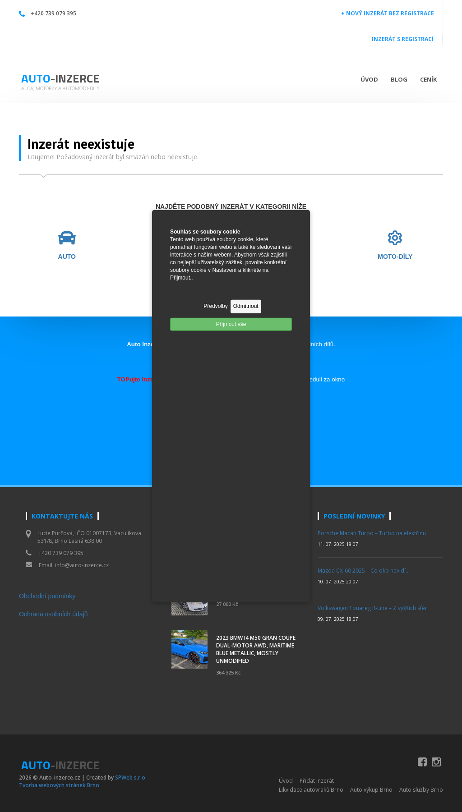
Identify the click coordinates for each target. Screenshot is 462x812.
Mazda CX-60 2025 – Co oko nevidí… (364, 570)
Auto (60, 78)
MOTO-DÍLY (395, 256)
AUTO (67, 256)
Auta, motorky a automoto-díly (60, 88)
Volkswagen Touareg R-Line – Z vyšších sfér (372, 608)
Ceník (428, 79)
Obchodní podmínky (47, 596)
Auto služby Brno (421, 790)
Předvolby (215, 306)
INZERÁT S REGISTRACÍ (403, 39)
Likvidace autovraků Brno (311, 790)
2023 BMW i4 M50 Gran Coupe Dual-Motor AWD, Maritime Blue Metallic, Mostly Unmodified (256, 649)
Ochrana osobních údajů (53, 614)
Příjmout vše (231, 324)
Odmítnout (246, 306)
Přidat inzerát (317, 780)
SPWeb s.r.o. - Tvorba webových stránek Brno (84, 781)
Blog (399, 79)
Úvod (369, 79)
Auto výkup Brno (371, 790)
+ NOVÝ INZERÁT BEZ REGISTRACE (387, 13)
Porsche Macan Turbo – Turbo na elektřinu (372, 533)
